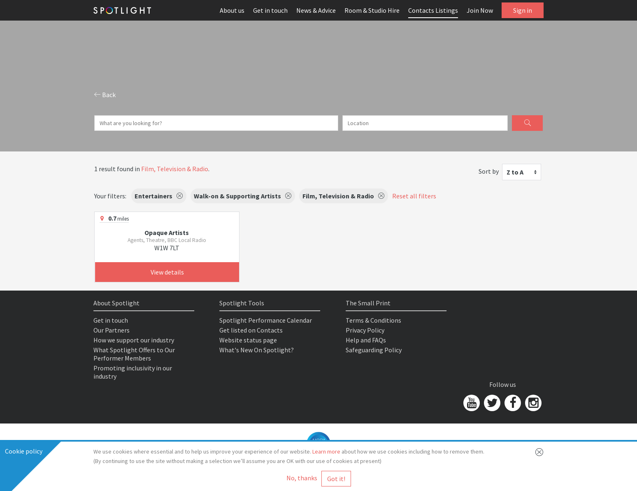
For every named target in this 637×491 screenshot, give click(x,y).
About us (232, 10)
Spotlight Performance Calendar (265, 320)
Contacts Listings (433, 10)
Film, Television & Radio (174, 169)
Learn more (326, 451)
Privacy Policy (365, 330)
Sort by (489, 171)
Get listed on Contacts (251, 330)
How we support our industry (133, 340)
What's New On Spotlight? (256, 350)
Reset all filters (414, 196)
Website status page (248, 340)
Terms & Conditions (373, 320)
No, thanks (301, 478)
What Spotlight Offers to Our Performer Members (134, 354)
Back (105, 95)
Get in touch (270, 10)
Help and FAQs (366, 340)
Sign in (522, 10)
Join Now (480, 10)
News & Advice (316, 10)
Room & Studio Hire (372, 10)
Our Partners (111, 330)
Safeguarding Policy (374, 350)
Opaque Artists (166, 232)
